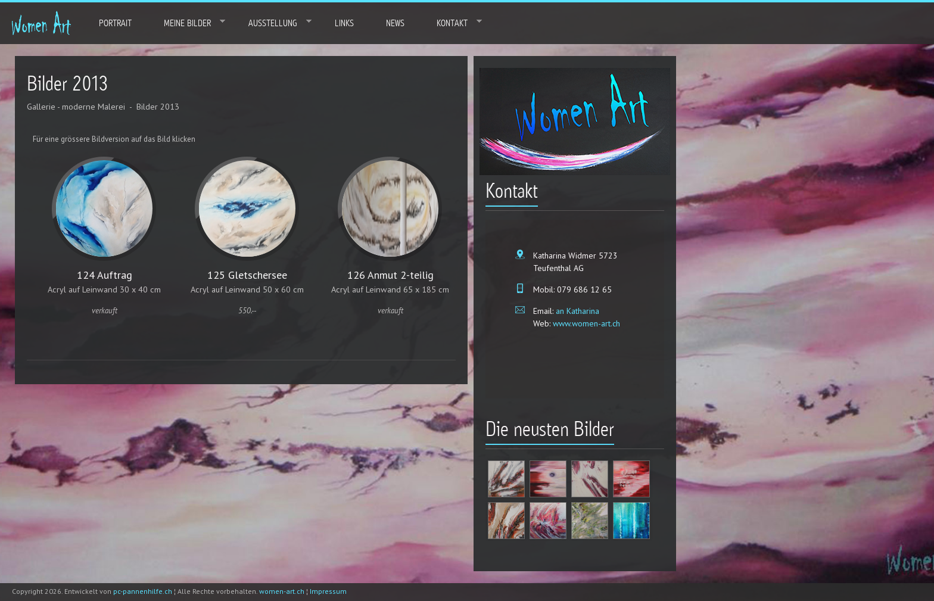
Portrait (115, 23)
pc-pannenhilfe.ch (142, 591)
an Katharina (576, 311)
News (395, 23)
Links (344, 23)
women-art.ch (281, 591)
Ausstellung (272, 23)
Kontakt (451, 23)
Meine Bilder (186, 23)
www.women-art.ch (585, 323)
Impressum (328, 591)
